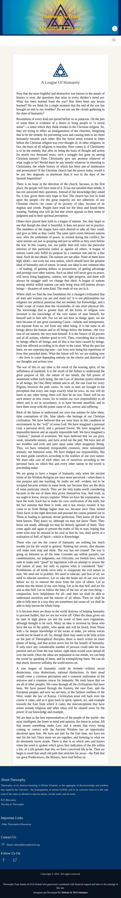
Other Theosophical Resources (16, 824)
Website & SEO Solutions (74, 892)
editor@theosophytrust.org (27, 844)
